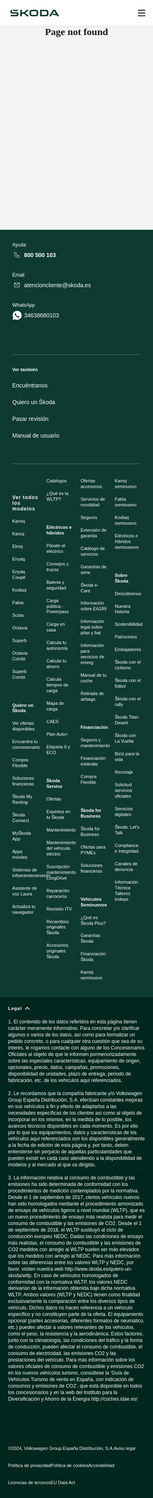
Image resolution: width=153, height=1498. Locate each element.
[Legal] (76, 1207)
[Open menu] (141, 13)
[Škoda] (34, 13)
